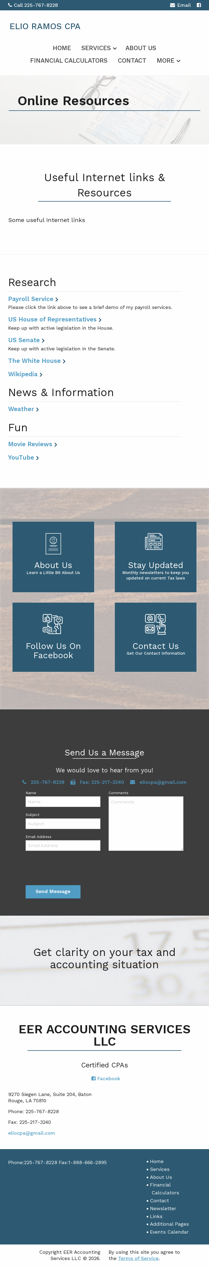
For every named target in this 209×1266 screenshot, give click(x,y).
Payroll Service (30, 298)
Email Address (38, 836)
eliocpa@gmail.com (158, 782)
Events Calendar (169, 1232)
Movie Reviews (30, 444)
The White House (34, 360)
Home (62, 48)
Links (156, 1216)
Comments (118, 793)
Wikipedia (23, 374)
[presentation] (67, 869)
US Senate (24, 340)
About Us (140, 48)
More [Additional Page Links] (165, 60)
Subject (32, 814)
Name (31, 793)
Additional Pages (169, 1224)
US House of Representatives (52, 319)
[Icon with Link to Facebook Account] (199, 5)
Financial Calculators (68, 60)
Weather (21, 408)
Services (96, 48)
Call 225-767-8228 (33, 5)
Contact (132, 60)
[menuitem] (61, 47)
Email (180, 6)
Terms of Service (138, 1258)
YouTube (21, 457)
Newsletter (163, 1208)
